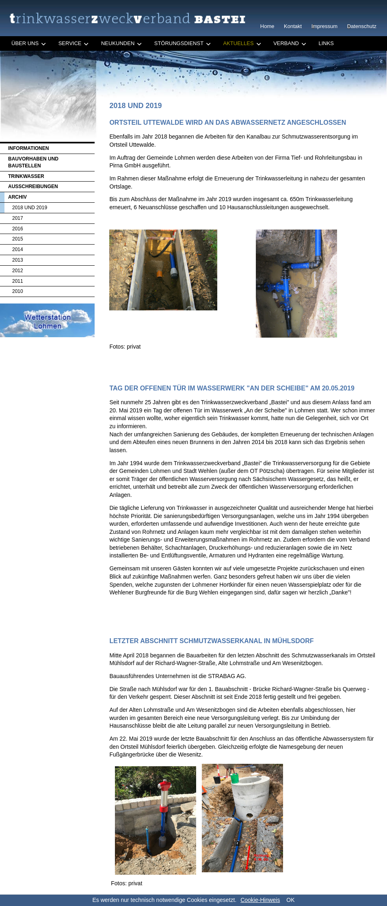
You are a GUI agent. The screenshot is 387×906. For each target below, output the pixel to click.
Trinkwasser (26, 176)
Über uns (25, 43)
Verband (286, 43)
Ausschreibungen (33, 186)
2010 (17, 291)
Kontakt (293, 26)
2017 (17, 218)
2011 (17, 281)
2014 (17, 249)
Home (267, 26)
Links (326, 43)
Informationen (28, 148)
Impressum (324, 26)
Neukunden (117, 43)
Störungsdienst (178, 43)
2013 (17, 260)
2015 (17, 239)
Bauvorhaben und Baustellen (33, 162)
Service (70, 43)
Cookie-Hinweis (260, 900)
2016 (17, 229)
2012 (17, 270)
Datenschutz (361, 26)
